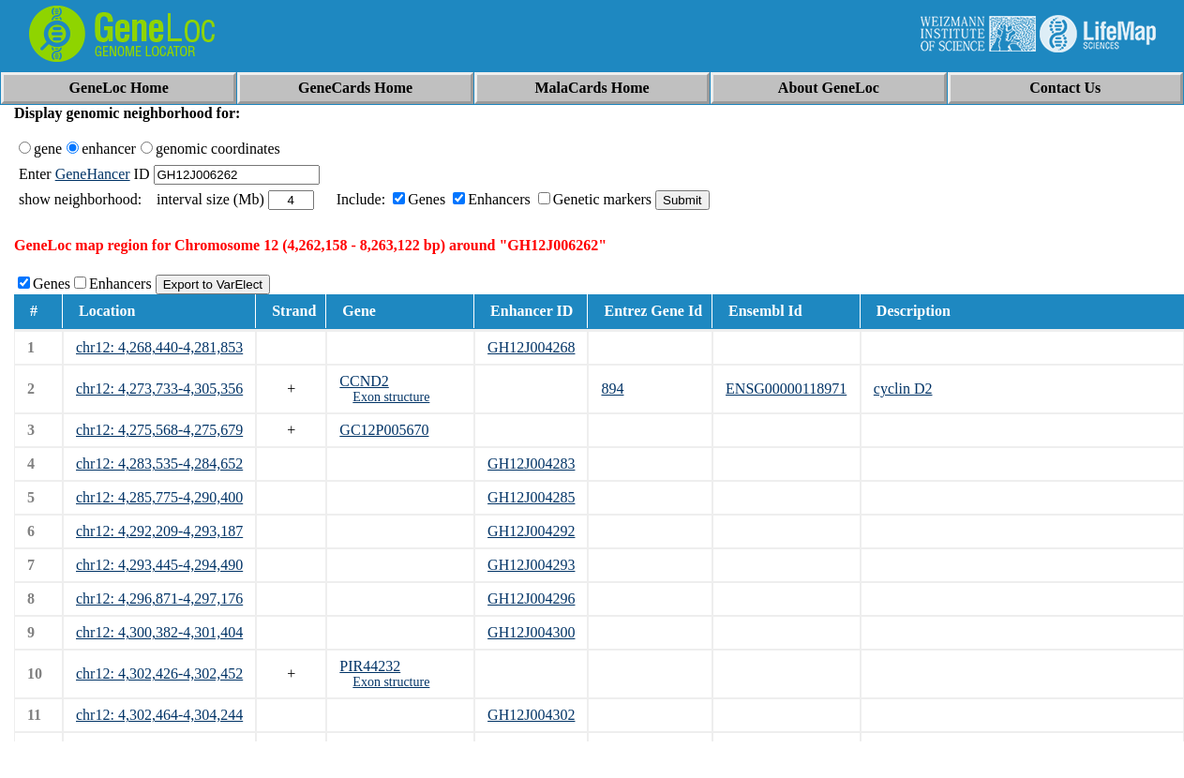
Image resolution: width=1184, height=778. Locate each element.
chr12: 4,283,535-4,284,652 (159, 463)
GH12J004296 (531, 598)
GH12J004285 (531, 497)
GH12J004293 (531, 565)
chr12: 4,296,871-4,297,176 (159, 598)
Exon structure (390, 397)
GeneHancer (92, 174)
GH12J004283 (531, 463)
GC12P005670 (383, 430)
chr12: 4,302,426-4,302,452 (159, 673)
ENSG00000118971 (786, 388)
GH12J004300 (531, 632)
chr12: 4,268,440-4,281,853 (159, 347)
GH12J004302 (531, 715)
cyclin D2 (903, 388)
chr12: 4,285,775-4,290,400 (159, 497)
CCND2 (363, 381)
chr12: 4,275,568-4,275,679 (159, 430)
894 (612, 388)
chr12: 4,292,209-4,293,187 (159, 531)
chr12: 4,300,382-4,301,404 (159, 632)
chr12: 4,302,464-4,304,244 (159, 715)
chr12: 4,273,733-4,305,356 (159, 388)
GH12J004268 (531, 347)
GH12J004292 (531, 531)
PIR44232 (369, 666)
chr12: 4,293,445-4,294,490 (159, 565)
